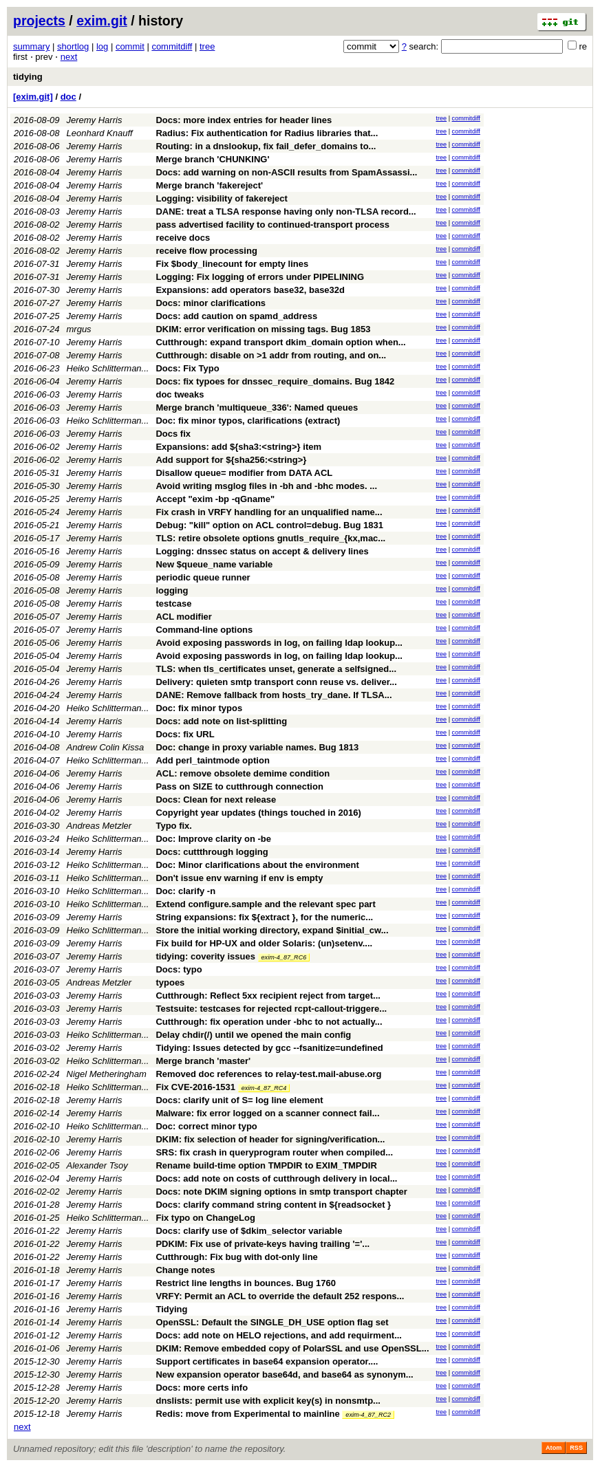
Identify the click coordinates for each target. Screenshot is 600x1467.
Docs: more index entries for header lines (244, 120)
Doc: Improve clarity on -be (213, 839)
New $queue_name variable (214, 564)
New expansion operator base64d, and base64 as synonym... (284, 1374)
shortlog (73, 46)
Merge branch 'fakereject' (209, 185)
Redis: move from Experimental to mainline (247, 1414)
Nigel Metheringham (107, 1074)
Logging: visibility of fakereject (221, 198)
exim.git (101, 20)
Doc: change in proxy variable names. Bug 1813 (257, 747)
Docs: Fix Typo (187, 368)
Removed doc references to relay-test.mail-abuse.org (268, 1074)
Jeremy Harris (94, 120)
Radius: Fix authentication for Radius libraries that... (267, 133)
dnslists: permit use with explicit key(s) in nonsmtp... (268, 1400)
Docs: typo (179, 969)
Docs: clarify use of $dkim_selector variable (249, 1231)
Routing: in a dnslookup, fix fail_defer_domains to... (266, 146)
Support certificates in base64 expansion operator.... (267, 1361)
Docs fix (173, 433)
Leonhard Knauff (100, 133)
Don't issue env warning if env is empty (239, 878)
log (102, 46)
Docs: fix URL (185, 734)
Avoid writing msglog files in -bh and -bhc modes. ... (266, 486)
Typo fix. (173, 826)
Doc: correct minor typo (206, 1126)
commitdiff (171, 46)
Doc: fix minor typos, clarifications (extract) (248, 420)
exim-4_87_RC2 (368, 1414)
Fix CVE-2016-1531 (195, 1087)
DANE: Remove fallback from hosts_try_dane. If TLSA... (274, 695)
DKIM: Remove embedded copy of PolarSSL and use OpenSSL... (292, 1348)
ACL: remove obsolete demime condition (243, 773)
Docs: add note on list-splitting (221, 721)
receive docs (183, 237)
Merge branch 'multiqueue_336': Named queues (257, 407)
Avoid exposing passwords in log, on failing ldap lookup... (279, 643)
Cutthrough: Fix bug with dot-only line (236, 1257)
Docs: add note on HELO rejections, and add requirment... (279, 1335)
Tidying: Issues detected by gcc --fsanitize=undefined (269, 1048)
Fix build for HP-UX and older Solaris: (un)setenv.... (264, 943)
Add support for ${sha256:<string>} (231, 460)
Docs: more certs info (202, 1387)
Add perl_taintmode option (212, 760)
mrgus (79, 329)
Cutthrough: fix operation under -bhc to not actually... (269, 1022)
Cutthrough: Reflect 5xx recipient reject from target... (268, 995)
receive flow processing (206, 251)
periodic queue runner (203, 577)
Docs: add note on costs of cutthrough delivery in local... (276, 1178)
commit (130, 46)
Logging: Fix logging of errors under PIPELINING (260, 277)
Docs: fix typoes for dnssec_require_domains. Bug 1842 (275, 381)
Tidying (171, 1309)
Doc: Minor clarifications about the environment (257, 865)
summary (31, 46)
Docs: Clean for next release (216, 799)
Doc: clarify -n (185, 891)
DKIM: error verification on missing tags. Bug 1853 (263, 329)
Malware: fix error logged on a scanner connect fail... (267, 1113)
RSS (576, 1447)
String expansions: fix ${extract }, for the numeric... (264, 917)
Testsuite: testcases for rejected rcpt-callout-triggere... (271, 1008)
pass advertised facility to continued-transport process (272, 224)
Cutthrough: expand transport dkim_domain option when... (280, 342)
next (69, 57)
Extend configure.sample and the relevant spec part (265, 904)
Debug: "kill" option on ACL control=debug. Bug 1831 (269, 525)
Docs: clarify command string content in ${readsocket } (273, 1204)
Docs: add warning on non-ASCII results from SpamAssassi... (286, 172)
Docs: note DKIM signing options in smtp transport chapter (281, 1191)
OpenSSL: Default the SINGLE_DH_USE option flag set (272, 1322)
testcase (173, 603)
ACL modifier (183, 616)
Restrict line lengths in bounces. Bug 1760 (246, 1283)
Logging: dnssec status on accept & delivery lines (262, 551)
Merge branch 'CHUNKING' (212, 159)
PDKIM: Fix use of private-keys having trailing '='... (262, 1244)
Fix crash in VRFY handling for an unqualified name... (269, 512)
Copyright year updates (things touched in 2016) (258, 812)
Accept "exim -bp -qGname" (215, 499)
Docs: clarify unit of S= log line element (239, 1100)
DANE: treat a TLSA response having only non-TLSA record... (286, 211)
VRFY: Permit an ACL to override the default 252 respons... (280, 1296)
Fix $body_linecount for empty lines (232, 264)
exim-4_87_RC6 (284, 957)
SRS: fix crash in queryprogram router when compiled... (274, 1152)
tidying (28, 77)
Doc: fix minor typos (199, 708)
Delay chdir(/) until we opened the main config (253, 1035)
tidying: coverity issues (205, 956)
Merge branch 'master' (203, 1061)
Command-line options (204, 629)
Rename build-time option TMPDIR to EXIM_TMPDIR (266, 1165)
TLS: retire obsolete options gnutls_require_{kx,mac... (270, 538)
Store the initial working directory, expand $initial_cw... (272, 930)
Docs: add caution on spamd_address (236, 316)
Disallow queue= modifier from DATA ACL (244, 473)
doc (68, 96)
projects (39, 20)
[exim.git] (33, 96)
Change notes (185, 1270)
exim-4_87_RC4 (264, 1088)
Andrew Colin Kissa (105, 747)
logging (172, 590)
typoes (170, 982)
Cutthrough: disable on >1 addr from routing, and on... (271, 355)
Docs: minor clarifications (211, 303)
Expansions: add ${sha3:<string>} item (238, 447)
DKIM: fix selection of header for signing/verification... (270, 1139)
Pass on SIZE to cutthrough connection (239, 786)
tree (207, 46)
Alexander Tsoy (97, 1165)
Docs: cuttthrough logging (212, 852)
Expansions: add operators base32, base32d (250, 290)
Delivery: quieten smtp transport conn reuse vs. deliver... (276, 682)
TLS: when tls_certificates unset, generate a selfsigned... (276, 669)
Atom (553, 1447)
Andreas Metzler (99, 826)
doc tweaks (180, 394)
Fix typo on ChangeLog (205, 1218)
